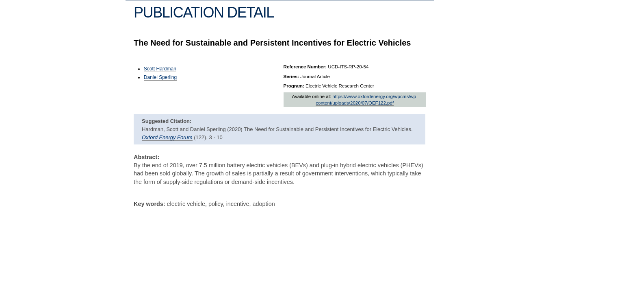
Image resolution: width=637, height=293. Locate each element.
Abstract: (146, 157)
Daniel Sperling (160, 77)
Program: (294, 85)
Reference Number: (305, 66)
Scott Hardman (160, 69)
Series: (291, 76)
